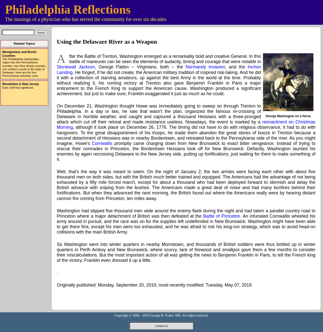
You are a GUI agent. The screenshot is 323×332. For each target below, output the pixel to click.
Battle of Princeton (221, 216)
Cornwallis (102, 143)
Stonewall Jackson (76, 66)
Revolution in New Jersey (20, 84)
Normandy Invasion (205, 66)
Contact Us (161, 326)
